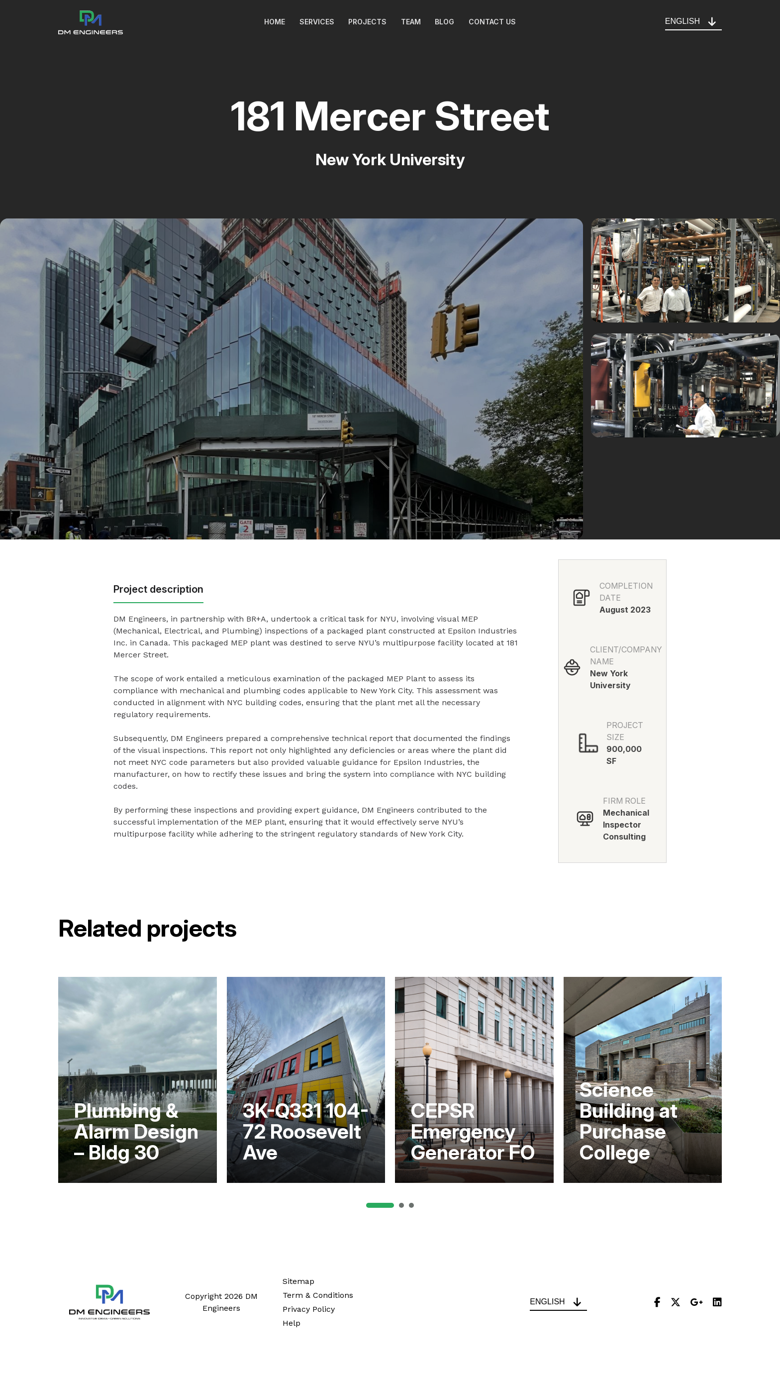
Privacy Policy (309, 1309)
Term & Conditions (318, 1295)
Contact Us (494, 22)
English (682, 21)
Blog (446, 22)
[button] (380, 1205)
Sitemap (298, 1281)
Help (291, 1323)
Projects (367, 22)
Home (273, 22)
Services (315, 22)
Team (411, 22)
